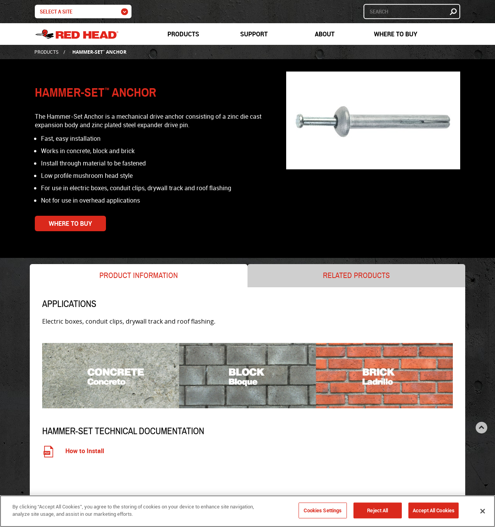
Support (254, 34)
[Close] (482, 512)
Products (183, 34)
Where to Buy (395, 34)
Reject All (377, 511)
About (325, 34)
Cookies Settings (322, 511)
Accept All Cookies (433, 511)
